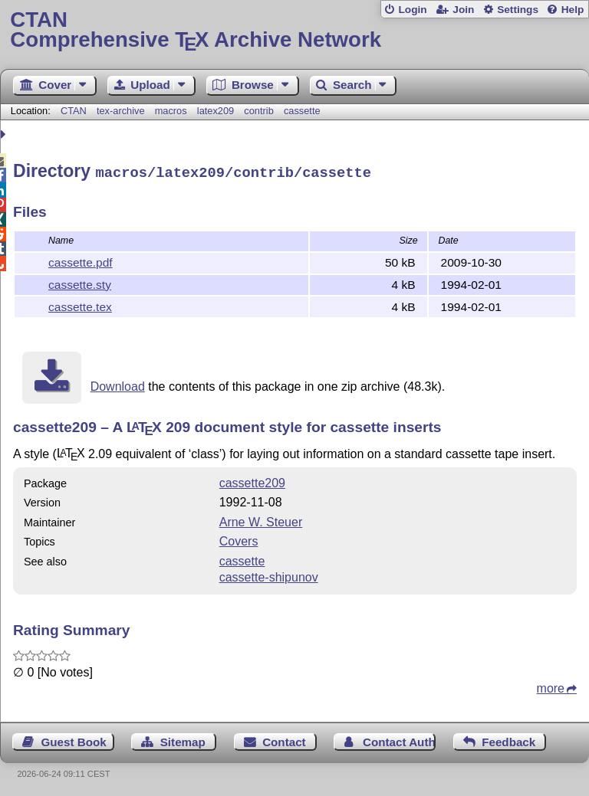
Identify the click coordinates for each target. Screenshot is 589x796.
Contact (284, 739)
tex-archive (121, 110)
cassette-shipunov (268, 574)
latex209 (215, 110)
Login (412, 9)
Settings (517, 9)
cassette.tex (80, 304)
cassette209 (252, 480)
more (550, 686)
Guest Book (74, 739)
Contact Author (399, 739)
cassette (302, 110)
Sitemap (183, 739)
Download (117, 384)
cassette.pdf (80, 260)
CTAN (74, 110)
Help (572, 9)
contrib (258, 110)
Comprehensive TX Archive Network (294, 30)
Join (463, 9)
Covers (238, 538)
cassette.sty (79, 282)
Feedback (508, 739)
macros (171, 110)
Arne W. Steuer (261, 519)
